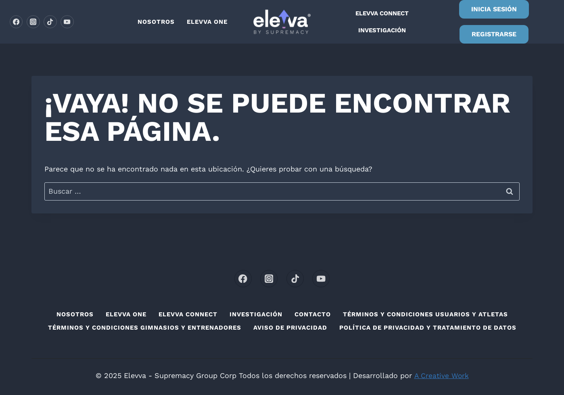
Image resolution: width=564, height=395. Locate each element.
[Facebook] (16, 21)
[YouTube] (67, 21)
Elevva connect (382, 13)
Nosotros (156, 21)
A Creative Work (441, 375)
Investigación (382, 30)
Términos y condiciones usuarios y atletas (425, 314)
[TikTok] (50, 21)
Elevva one (207, 21)
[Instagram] (33, 21)
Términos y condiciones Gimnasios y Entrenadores (144, 327)
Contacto (313, 314)
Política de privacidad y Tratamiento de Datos (427, 327)
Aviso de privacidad (290, 327)
